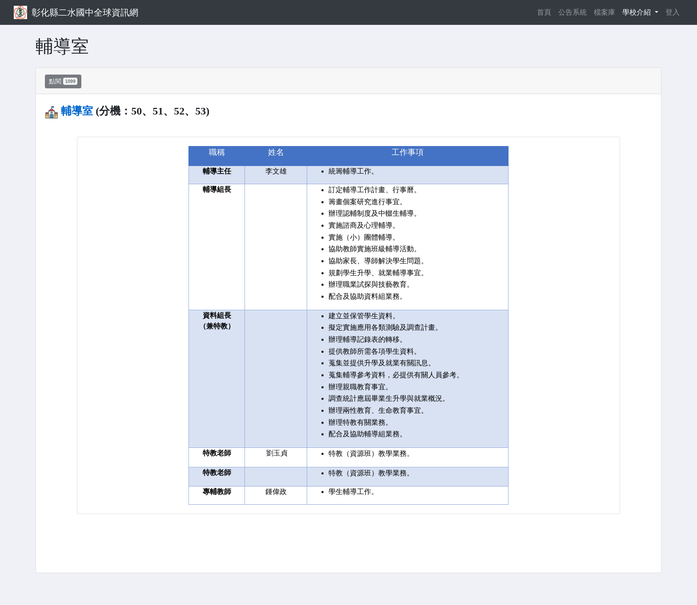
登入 (672, 12)
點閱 (63, 81)
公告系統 (572, 12)
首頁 (546, 11)
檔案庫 (604, 12)
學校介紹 (637, 12)
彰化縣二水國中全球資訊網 (85, 12)
